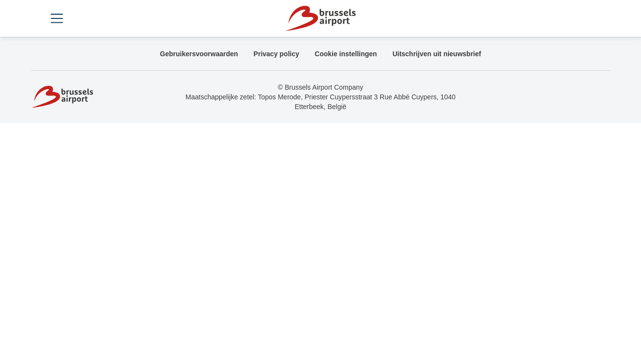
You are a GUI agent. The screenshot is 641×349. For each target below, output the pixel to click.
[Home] (320, 18)
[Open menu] (56, 18)
